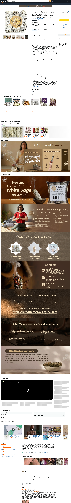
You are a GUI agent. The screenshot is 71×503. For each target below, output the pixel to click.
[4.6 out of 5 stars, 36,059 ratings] (16, 111)
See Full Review (37, 382)
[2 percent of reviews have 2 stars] (8, 452)
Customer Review (7, 382)
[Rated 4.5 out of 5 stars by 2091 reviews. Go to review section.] (28, 136)
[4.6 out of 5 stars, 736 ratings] (24, 111)
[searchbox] (29, 1)
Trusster (64, 23)
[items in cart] (68, 1)
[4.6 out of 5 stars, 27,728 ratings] (42, 111)
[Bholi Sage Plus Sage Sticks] (13, 123)
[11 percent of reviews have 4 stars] (8, 449)
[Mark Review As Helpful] (24, 485)
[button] (2, 4)
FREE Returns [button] (34, 26)
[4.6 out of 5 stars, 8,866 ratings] (6, 111)
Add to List (60, 38)
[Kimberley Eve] (6, 381)
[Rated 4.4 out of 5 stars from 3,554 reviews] (35, 437)
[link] (8, 109)
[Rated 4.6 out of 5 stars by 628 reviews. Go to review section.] (44, 136)
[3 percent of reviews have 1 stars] (8, 454)
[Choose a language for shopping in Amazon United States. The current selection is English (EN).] (53, 1)
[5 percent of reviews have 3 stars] (8, 451)
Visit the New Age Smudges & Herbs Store (38, 18)
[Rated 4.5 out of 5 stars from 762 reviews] (15, 437)
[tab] (24, 452)
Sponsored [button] (68, 138)
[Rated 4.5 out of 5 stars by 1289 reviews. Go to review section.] (36, 136)
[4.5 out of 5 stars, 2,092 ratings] (51, 111)
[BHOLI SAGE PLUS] (3, 124)
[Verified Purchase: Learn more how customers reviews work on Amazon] (36, 491)
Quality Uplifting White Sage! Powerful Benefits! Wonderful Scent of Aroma (22, 382)
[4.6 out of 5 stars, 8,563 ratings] (33, 111)
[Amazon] (3, 1)
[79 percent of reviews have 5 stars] (8, 447)
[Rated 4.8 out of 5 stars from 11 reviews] (54, 437)
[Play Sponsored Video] (13, 429)
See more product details (36, 86)
